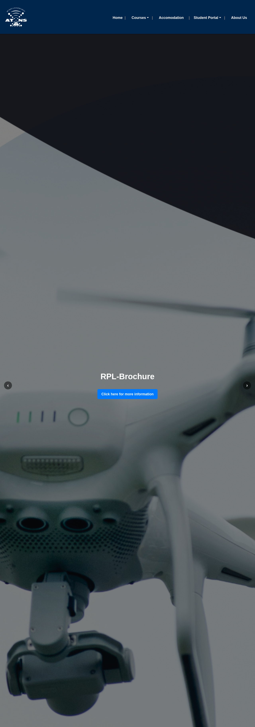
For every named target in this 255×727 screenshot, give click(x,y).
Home (118, 18)
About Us (239, 18)
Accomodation (171, 18)
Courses (139, 18)
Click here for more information (127, 394)
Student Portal (206, 18)
